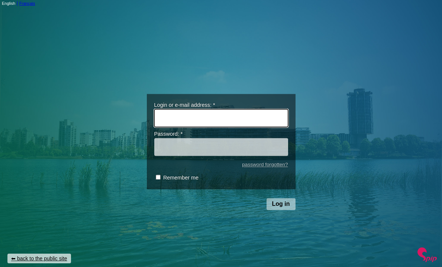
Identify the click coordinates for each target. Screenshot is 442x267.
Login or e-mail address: (184, 105)
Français (27, 3)
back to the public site (42, 258)
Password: (168, 134)
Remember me (181, 178)
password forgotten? (265, 164)
